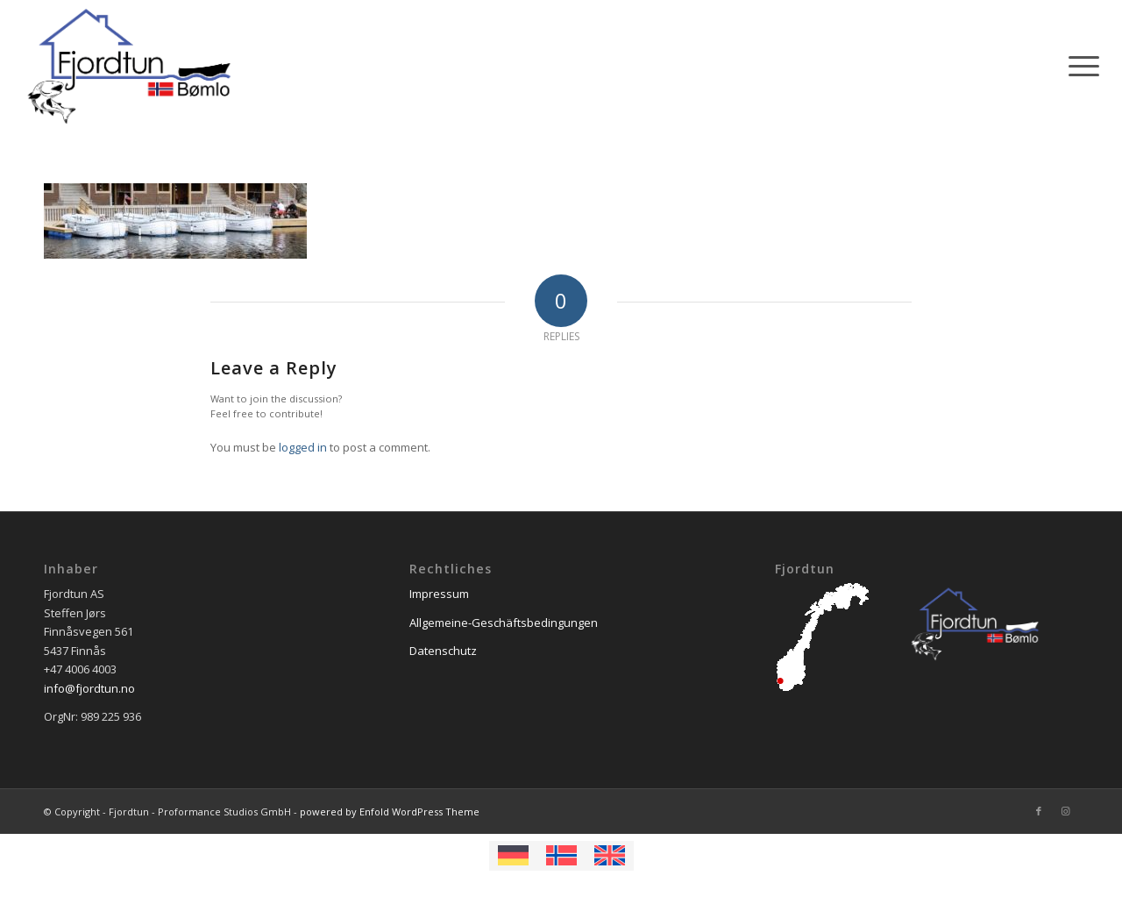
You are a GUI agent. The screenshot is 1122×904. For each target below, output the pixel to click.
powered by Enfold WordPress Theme (389, 811)
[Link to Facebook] (1039, 811)
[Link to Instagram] (1065, 811)
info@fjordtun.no (89, 688)
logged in (303, 447)
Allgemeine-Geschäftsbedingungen (503, 622)
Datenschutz (443, 650)
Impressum (439, 593)
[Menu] (1078, 66)
